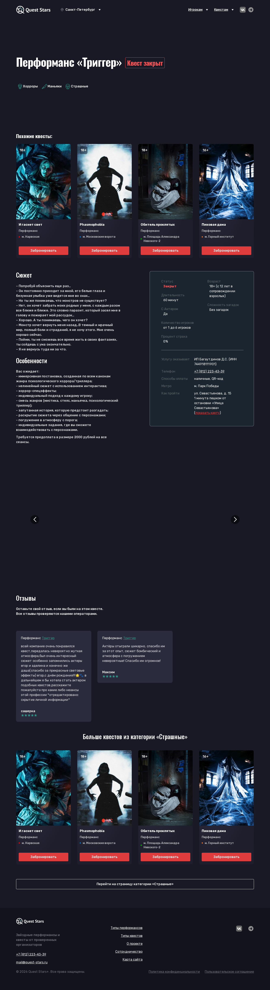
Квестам (221, 10)
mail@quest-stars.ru (32, 962)
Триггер (48, 638)
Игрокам (195, 10)
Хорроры (28, 86)
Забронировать (43, 250)
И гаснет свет (30, 225)
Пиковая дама (214, 225)
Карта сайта (133, 959)
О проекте (135, 944)
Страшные (77, 86)
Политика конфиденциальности (174, 972)
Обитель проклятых (158, 225)
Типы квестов (132, 936)
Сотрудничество (129, 951)
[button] (34, 519)
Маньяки (52, 86)
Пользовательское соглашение (229, 972)
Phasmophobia (92, 225)
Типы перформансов (127, 928)
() (207, 413)
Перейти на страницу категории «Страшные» (135, 884)
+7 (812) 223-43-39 (209, 371)
